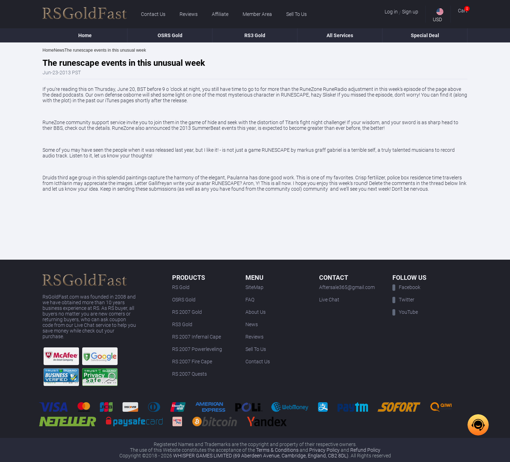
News (251, 324)
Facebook (406, 287)
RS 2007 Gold (187, 312)
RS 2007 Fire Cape (192, 361)
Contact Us (153, 14)
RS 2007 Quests (189, 374)
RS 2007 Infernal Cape (196, 337)
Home (85, 35)
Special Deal (425, 35)
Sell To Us (296, 14)
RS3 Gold (254, 35)
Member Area (257, 14)
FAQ (249, 299)
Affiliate (220, 14)
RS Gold (180, 287)
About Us (255, 312)
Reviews (189, 14)
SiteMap (254, 287)
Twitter (403, 299)
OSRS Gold (170, 35)
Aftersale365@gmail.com (347, 287)
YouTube (405, 312)
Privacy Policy (324, 450)
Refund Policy (365, 450)
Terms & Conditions (277, 450)
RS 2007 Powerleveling (197, 349)
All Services (340, 35)
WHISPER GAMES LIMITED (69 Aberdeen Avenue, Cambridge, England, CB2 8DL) (260, 455)
